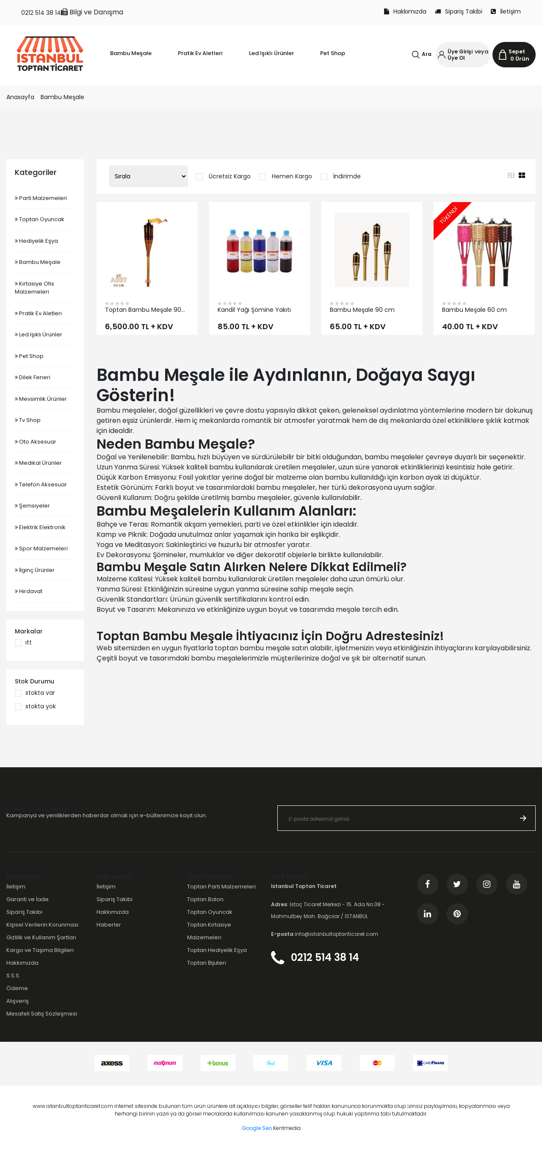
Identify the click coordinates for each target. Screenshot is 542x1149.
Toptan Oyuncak (39, 219)
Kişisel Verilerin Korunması (42, 925)
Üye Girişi (460, 51)
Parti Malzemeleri (41, 198)
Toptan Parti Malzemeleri (221, 887)
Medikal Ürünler (38, 463)
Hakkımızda (405, 11)
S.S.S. (13, 975)
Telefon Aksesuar (41, 484)
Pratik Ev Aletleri (38, 313)
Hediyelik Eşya (36, 241)
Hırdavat (28, 591)
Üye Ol (456, 58)
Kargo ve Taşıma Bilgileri (40, 950)
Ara (426, 54)
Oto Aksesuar (35, 442)
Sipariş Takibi (458, 11)
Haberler (109, 925)
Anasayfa (20, 97)
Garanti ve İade (27, 899)
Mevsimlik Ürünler (41, 399)
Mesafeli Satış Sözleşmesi (41, 1014)
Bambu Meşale (62, 97)
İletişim (506, 11)
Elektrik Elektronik (40, 527)
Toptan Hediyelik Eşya (217, 950)
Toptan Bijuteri (206, 963)
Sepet (517, 51)
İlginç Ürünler (35, 570)
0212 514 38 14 (41, 12)
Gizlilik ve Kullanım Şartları (41, 937)
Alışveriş (17, 1001)
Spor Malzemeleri (41, 548)
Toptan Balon (205, 899)
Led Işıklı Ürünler (38, 334)
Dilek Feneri (32, 377)
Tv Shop (28, 420)
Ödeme (17, 988)
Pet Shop (29, 356)
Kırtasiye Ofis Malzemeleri (34, 288)
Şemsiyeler (32, 506)
